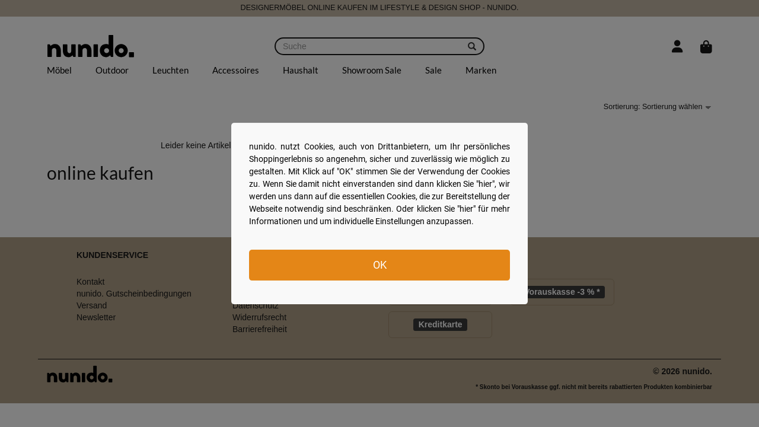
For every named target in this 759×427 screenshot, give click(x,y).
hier (485, 184)
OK (380, 265)
